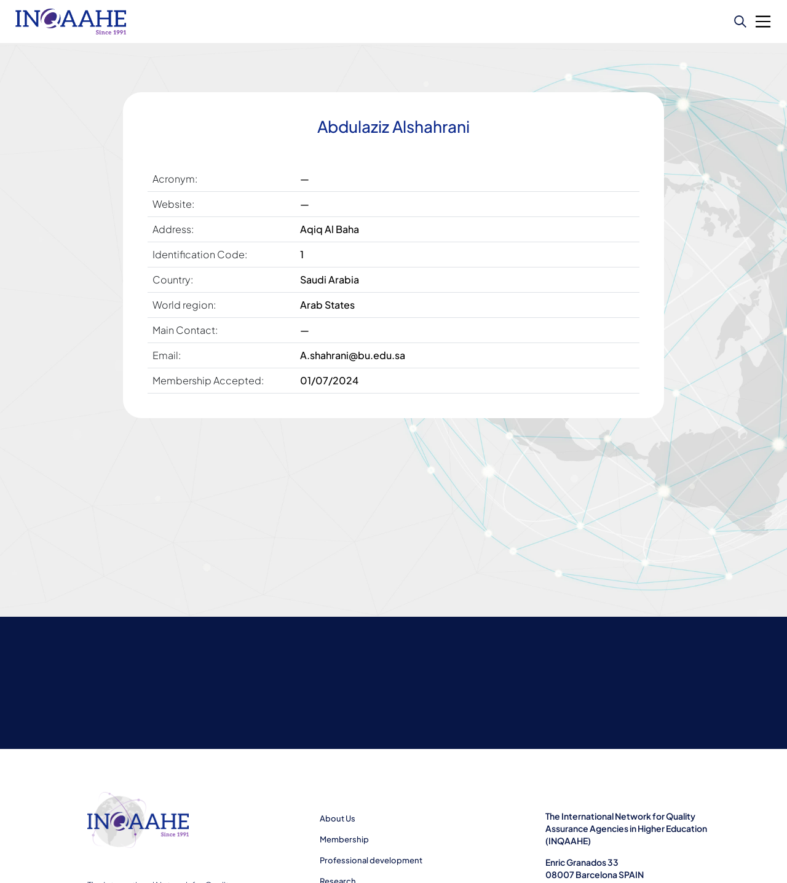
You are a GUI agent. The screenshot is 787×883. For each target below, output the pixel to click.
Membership (344, 839)
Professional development (371, 860)
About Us (337, 818)
